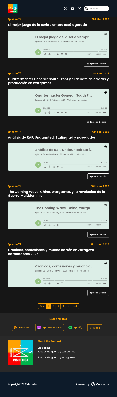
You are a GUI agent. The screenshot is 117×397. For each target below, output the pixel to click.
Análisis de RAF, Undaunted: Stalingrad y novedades (52, 137)
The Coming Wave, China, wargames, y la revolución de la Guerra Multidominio (56, 194)
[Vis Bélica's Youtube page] (70, 9)
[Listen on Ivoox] (95, 327)
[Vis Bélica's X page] (65, 9)
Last (75, 306)
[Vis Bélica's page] (78, 9)
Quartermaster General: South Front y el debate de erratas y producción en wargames (58, 81)
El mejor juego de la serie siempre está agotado (47, 24)
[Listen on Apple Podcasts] (49, 327)
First (42, 306)
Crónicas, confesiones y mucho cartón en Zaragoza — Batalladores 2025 (53, 252)
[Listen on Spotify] (76, 327)
